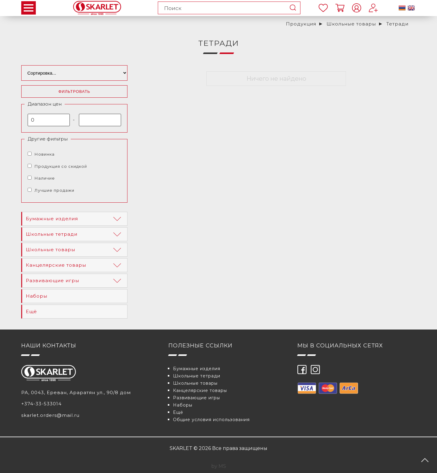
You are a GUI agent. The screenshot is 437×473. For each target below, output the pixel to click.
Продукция (301, 24)
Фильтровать (74, 91)
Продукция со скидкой (61, 166)
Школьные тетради (75, 234)
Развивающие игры (75, 281)
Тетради (397, 24)
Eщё (31, 311)
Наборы (36, 296)
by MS (218, 466)
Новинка (45, 154)
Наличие (45, 178)
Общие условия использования (211, 419)
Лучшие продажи (54, 190)
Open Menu (28, 8)
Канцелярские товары (75, 265)
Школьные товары (351, 24)
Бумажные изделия (75, 219)
